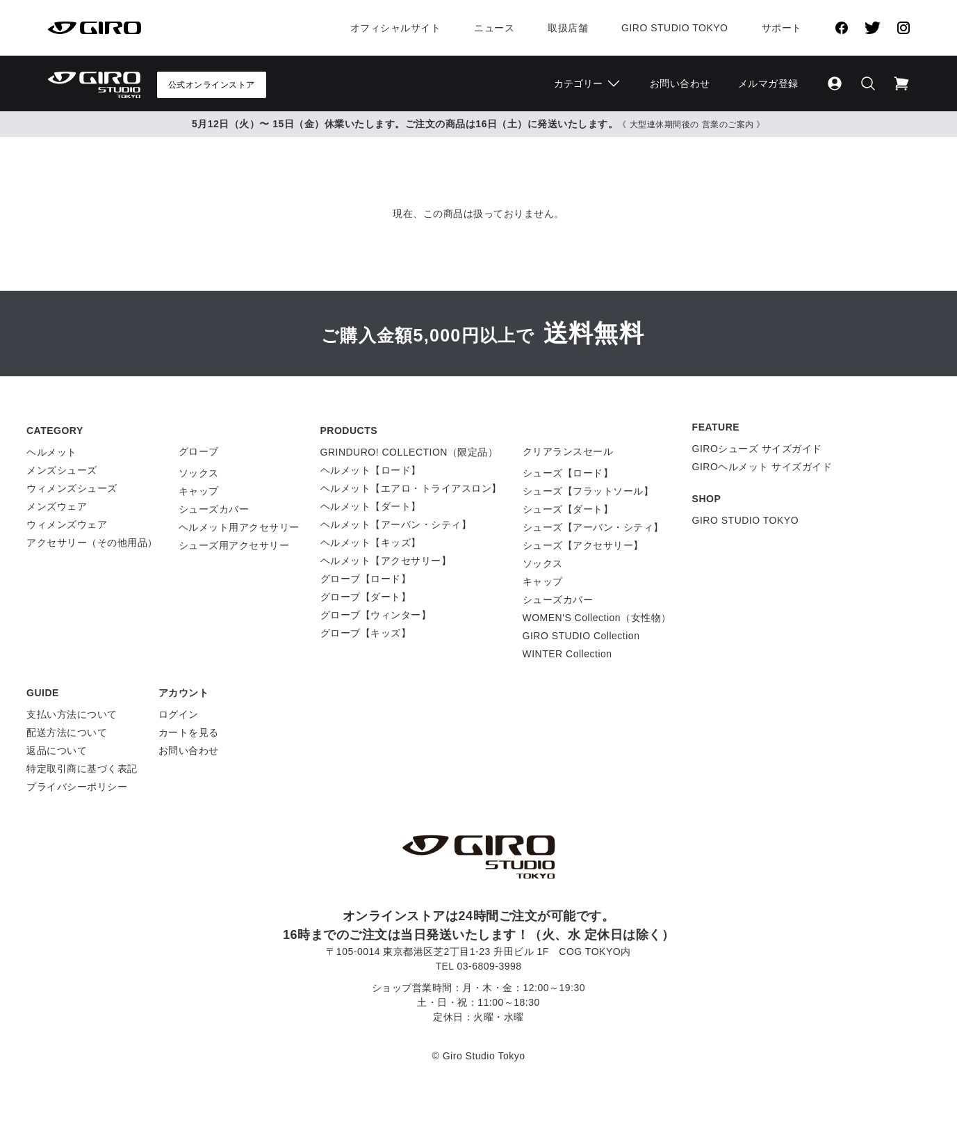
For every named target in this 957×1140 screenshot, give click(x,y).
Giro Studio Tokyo (674, 27)
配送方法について (66, 732)
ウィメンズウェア (66, 524)
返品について (56, 750)
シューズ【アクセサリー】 (583, 545)
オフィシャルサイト (395, 27)
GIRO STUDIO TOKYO (745, 520)
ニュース (494, 27)
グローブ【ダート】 (365, 596)
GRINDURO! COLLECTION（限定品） (409, 452)
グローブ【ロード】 (365, 578)
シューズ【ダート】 (568, 509)
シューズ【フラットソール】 (588, 491)
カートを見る (188, 732)
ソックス (199, 473)
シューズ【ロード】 (568, 473)
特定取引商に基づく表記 (82, 768)
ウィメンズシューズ (71, 488)
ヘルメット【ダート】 (370, 506)
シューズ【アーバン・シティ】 (593, 527)
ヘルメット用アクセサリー (239, 527)
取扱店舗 (568, 27)
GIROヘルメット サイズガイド (762, 466)
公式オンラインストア (211, 85)
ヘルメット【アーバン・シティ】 (396, 524)
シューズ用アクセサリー (234, 545)
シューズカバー (214, 509)
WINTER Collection (567, 653)
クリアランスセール (568, 451)
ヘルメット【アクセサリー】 (386, 560)
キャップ (199, 491)
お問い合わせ (680, 83)
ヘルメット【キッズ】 (370, 542)
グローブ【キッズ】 (365, 633)
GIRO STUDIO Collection (581, 635)
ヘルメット (51, 452)
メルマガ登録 (768, 83)
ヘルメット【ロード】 (370, 470)
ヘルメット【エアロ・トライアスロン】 (411, 488)
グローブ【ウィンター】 (376, 614)
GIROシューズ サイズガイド (757, 448)
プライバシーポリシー (76, 786)
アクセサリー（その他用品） (92, 542)
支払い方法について (71, 714)
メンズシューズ (61, 470)
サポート (782, 27)
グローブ (199, 451)
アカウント (183, 692)
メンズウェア (56, 506)
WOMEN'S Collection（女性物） (597, 617)
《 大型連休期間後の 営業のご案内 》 (691, 124)
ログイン (178, 714)
